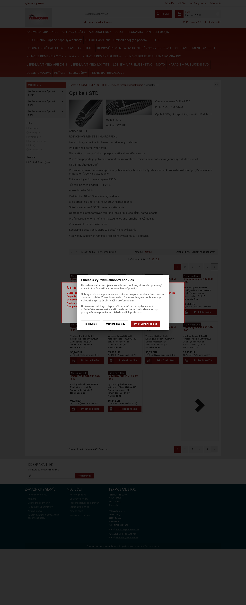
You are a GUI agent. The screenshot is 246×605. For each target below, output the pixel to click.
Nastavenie (91, 324)
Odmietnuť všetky (115, 324)
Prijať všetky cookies (145, 324)
